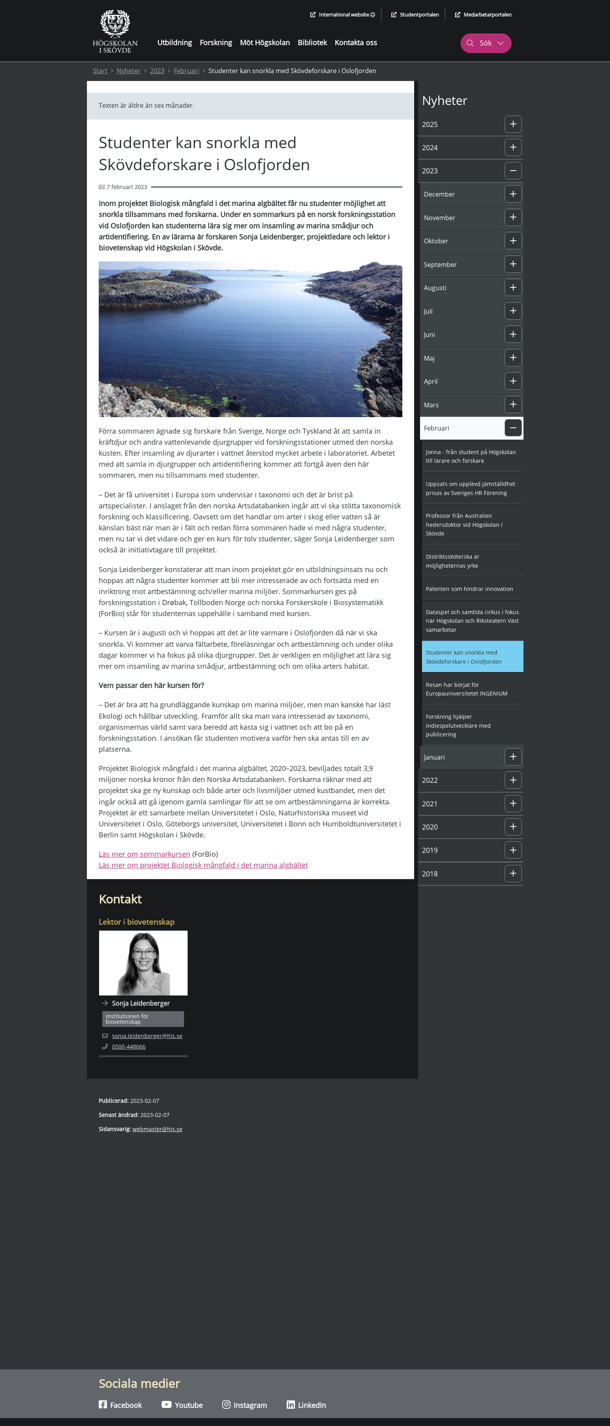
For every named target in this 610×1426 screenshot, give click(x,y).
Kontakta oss (356, 42)
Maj (429, 358)
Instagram (244, 1405)
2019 (430, 850)
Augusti (435, 287)
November (439, 217)
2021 (430, 803)
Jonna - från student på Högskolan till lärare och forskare (471, 456)
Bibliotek (312, 42)
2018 (430, 873)
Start (100, 70)
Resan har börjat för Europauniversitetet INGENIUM (467, 689)
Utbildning (174, 42)
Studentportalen (415, 14)
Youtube (182, 1405)
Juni (429, 334)
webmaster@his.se (157, 1129)
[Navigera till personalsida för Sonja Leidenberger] (143, 994)
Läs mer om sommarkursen (144, 854)
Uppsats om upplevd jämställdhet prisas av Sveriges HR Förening (470, 488)
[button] (513, 124)
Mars (431, 405)
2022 (430, 780)
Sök (485, 43)
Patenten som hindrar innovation (469, 588)
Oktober (436, 241)
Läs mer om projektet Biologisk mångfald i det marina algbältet (203, 865)
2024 (430, 147)
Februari (186, 70)
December (439, 194)
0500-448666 (129, 1046)
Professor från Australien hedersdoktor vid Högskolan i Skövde (464, 524)
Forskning (216, 42)
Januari (434, 757)
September (440, 264)
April (431, 381)
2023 (157, 70)
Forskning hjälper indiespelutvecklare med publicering (458, 725)
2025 (430, 124)
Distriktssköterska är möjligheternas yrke (452, 561)
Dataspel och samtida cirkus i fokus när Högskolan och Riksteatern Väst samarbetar (472, 620)
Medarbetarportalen (483, 14)
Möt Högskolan (265, 42)
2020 (430, 827)
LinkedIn (306, 1405)
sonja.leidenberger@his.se (142, 1035)
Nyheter (129, 70)
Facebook (120, 1405)
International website (342, 14)
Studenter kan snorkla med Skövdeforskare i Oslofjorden (464, 657)
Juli (428, 311)
